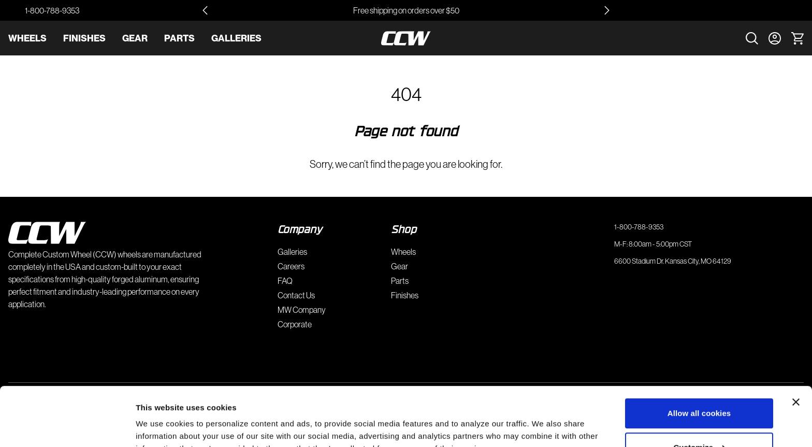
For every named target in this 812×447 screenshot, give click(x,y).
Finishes (84, 38)
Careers (291, 266)
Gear (135, 38)
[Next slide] (607, 10)
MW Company (302, 310)
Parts (179, 38)
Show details (160, 426)
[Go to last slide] (205, 10)
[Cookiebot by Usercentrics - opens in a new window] (67, 427)
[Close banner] (796, 351)
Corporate (295, 324)
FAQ (285, 281)
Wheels (27, 38)
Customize (699, 396)
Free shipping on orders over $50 (406, 10)
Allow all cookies (699, 362)
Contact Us (296, 295)
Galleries (236, 38)
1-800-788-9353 (52, 10)
